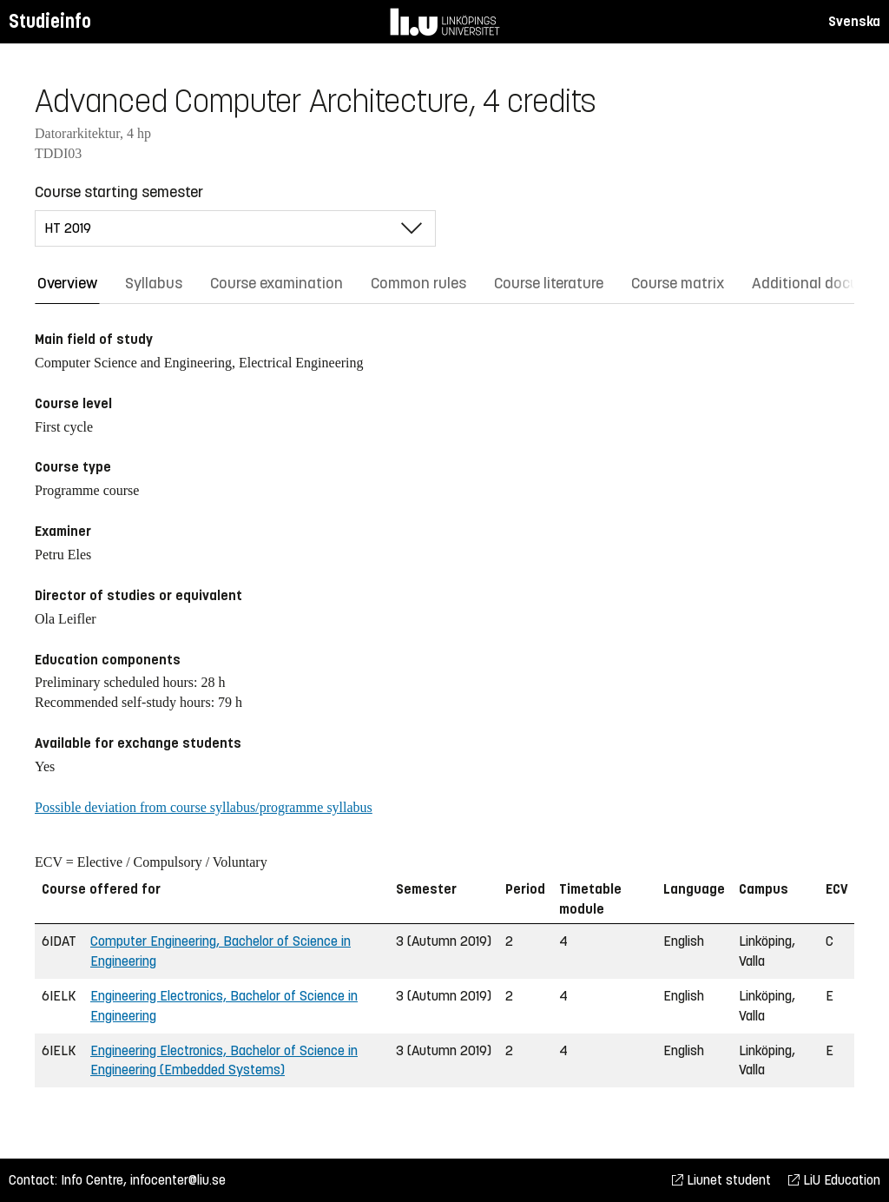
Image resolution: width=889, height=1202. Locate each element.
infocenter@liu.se (178, 1180)
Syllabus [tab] (153, 283)
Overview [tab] (67, 283)
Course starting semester (119, 191)
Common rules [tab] (418, 283)
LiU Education (834, 1180)
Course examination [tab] (276, 283)
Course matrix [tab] (677, 283)
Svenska (854, 21)
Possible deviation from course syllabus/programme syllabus (203, 807)
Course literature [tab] (548, 283)
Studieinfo (50, 21)
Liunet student (721, 1180)
